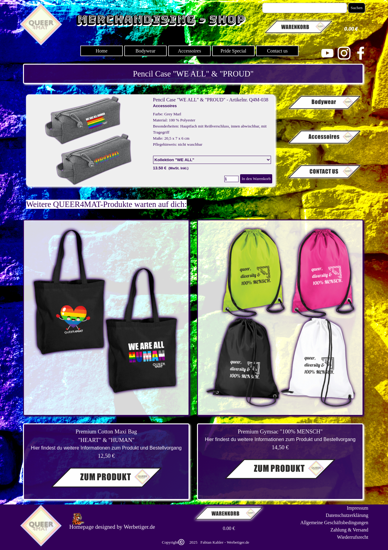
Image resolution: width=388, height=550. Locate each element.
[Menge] (231, 179)
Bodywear (145, 50)
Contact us (277, 50)
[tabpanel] (193, 74)
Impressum (357, 508)
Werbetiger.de (139, 527)
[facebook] (360, 53)
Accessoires (189, 50)
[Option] (212, 160)
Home (101, 50)
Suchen (357, 7)
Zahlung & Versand (349, 529)
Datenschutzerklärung (347, 515)
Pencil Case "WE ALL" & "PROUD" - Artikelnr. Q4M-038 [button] (210, 99)
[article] (150, 140)
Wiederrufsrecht (352, 537)
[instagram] (344, 53)
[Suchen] (304, 8)
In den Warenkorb (256, 178)
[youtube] (327, 53)
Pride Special (233, 50)
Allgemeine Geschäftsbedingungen (334, 522)
